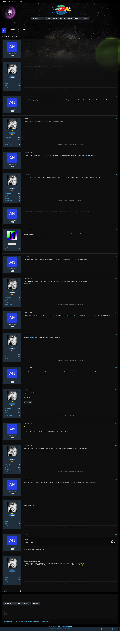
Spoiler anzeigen (27, 402)
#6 (116, 174)
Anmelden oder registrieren (9, 1)
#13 (116, 368)
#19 (116, 534)
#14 (116, 389)
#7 (116, 208)
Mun (59, 337)
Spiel (5, 614)
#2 (116, 63)
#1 (116, 41)
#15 (116, 423)
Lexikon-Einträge (8, 89)
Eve (86, 155)
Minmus (32, 283)
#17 (116, 479)
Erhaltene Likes (8, 82)
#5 (116, 152)
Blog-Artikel (7, 87)
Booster (76, 315)
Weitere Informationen (107, 629)
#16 (116, 445)
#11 (116, 312)
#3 (116, 96)
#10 (116, 278)
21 (16, 36)
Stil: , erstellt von (60, 626)
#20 (116, 557)
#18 (116, 501)
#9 (116, 256)
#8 (116, 230)
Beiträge (6, 83)
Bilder (6, 85)
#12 (116, 334)
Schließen (116, 629)
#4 (116, 118)
